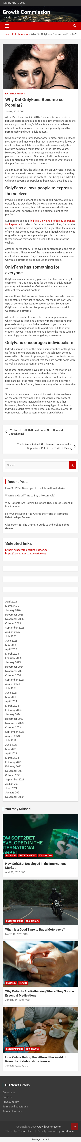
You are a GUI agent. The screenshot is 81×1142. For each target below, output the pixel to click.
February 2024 (13, 710)
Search (72, 465)
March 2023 (12, 757)
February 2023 (13, 762)
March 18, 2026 (13, 934)
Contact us (9, 1092)
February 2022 (13, 766)
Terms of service (12, 1111)
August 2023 (12, 736)
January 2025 (13, 662)
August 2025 (12, 632)
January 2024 (13, 714)
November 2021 (14, 770)
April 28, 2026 (12, 872)
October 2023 (13, 727)
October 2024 (13, 675)
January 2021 (13, 792)
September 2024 (14, 679)
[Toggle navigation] (7, 26)
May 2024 (10, 697)
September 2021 (14, 779)
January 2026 (13, 610)
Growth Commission (26, 12)
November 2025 (14, 619)
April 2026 (11, 601)
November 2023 (14, 723)
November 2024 (14, 671)
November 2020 (14, 796)
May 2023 (10, 749)
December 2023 (14, 718)
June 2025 (11, 640)
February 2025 (13, 658)
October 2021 (13, 775)
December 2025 (14, 614)
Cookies (7, 1097)
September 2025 (14, 627)
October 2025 (13, 623)
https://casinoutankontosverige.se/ (25, 553)
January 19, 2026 (14, 999)
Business (11, 855)
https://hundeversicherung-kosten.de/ (27, 549)
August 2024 (12, 684)
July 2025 (10, 636)
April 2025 (11, 649)
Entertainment (15, 93)
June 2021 (11, 788)
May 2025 (10, 645)
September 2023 (14, 731)
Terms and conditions (15, 1106)
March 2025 (12, 653)
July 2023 (10, 740)
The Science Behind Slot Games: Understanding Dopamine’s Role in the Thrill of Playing (44, 446)
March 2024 (12, 705)
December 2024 (14, 666)
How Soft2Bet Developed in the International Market (35, 488)
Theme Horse (26, 1131)
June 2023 (11, 744)
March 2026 (12, 606)
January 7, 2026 (14, 1065)
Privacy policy (11, 1101)
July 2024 (10, 688)
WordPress (68, 1131)
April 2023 (11, 753)
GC (23, 111)
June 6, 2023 (12, 111)
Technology (45, 855)
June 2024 (11, 692)
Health (23, 983)
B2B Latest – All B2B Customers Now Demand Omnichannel (36, 432)
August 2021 (12, 783)
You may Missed (17, 809)
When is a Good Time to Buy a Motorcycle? (30, 495)
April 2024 (11, 701)
